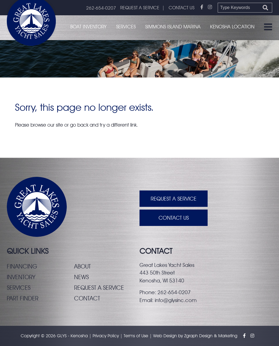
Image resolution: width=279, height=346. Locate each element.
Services (126, 26)
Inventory (21, 277)
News (81, 277)
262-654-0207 (101, 8)
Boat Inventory (88, 26)
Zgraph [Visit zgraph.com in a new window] (191, 335)
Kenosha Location (232, 26)
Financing (22, 266)
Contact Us (174, 217)
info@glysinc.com (176, 300)
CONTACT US (182, 7)
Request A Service (173, 198)
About (82, 266)
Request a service (99, 287)
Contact (87, 298)
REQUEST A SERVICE (139, 7)
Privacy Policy (106, 335)
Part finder (22, 298)
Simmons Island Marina (173, 26)
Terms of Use (136, 335)
